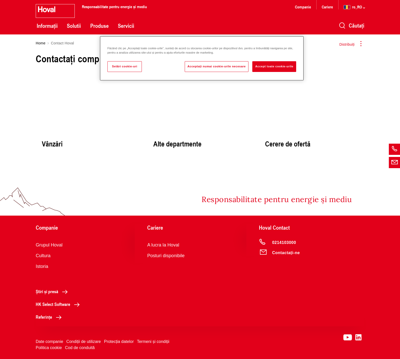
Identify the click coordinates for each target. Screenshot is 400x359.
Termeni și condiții (153, 341)
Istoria (42, 266)
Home (40, 43)
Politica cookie (49, 347)
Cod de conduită (80, 347)
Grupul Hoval (49, 244)
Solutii (74, 26)
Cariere (327, 7)
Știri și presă (53, 291)
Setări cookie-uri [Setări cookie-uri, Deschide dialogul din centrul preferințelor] (124, 66)
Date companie (49, 341)
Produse (99, 26)
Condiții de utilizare (83, 341)
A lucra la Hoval (163, 244)
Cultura (43, 255)
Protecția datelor (119, 341)
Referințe (50, 317)
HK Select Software (59, 304)
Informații (47, 26)
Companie (303, 7)
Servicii (126, 26)
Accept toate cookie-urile (274, 66)
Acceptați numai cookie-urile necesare (217, 66)
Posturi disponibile (165, 255)
